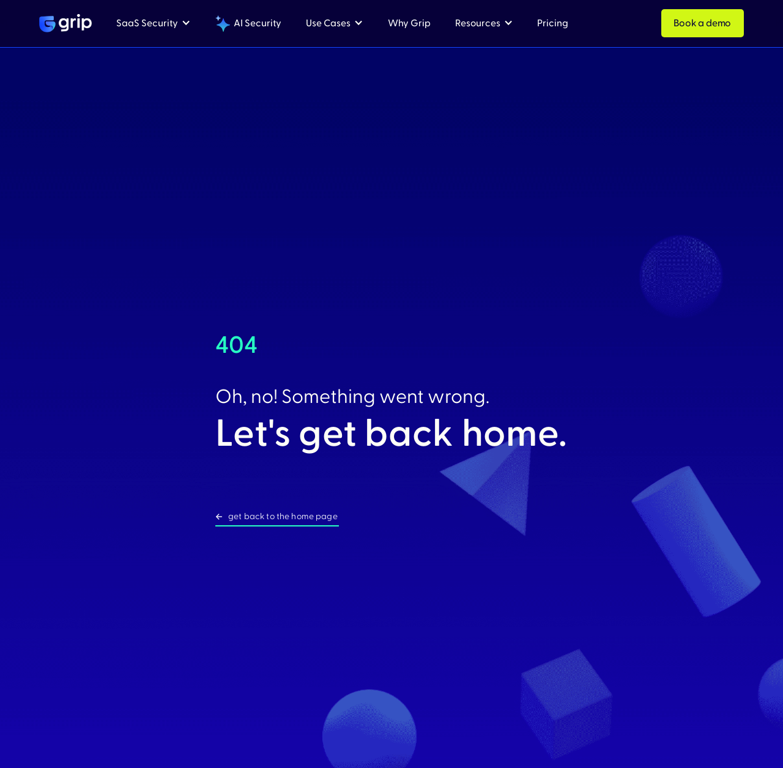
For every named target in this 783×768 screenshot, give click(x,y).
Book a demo (702, 23)
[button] (153, 23)
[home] (65, 23)
